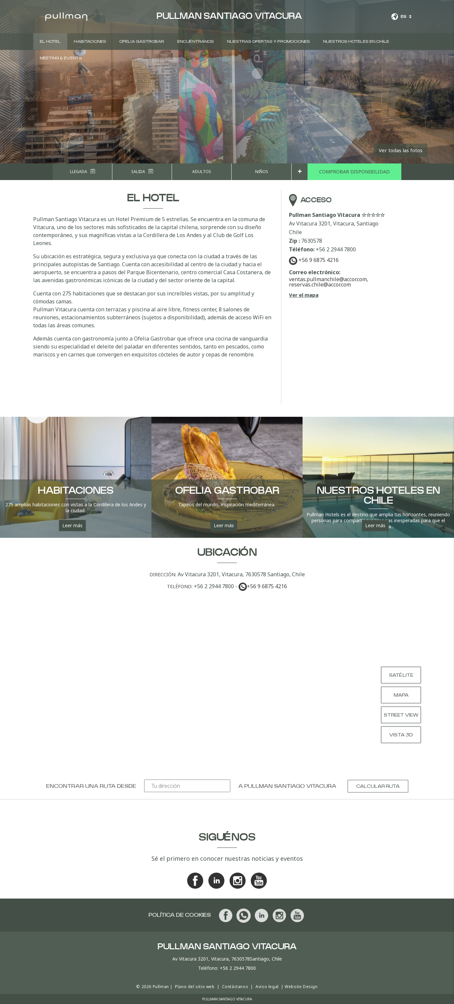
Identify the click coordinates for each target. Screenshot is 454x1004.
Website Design (301, 986)
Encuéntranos (195, 41)
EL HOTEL (50, 41)
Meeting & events (61, 58)
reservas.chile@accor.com (320, 284)
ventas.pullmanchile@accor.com (328, 279)
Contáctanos (235, 986)
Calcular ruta (378, 786)
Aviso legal (267, 986)
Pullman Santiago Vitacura (290, 786)
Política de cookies (179, 915)
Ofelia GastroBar (141, 41)
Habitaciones (90, 41)
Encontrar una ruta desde (91, 786)
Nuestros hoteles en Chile (356, 41)
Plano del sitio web (194, 986)
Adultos (201, 171)
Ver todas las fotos (401, 150)
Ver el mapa (303, 294)
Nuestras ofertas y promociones (268, 41)
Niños (261, 171)
